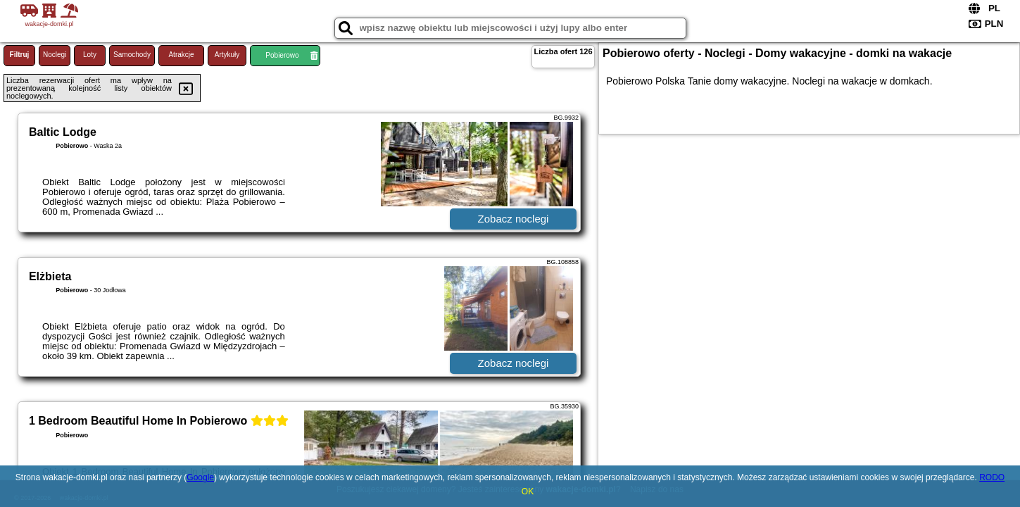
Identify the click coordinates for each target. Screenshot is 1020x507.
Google (200, 477)
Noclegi (54, 54)
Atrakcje (181, 54)
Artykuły (227, 54)
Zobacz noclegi (513, 219)
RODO (992, 477)
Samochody (132, 54)
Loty (89, 54)
